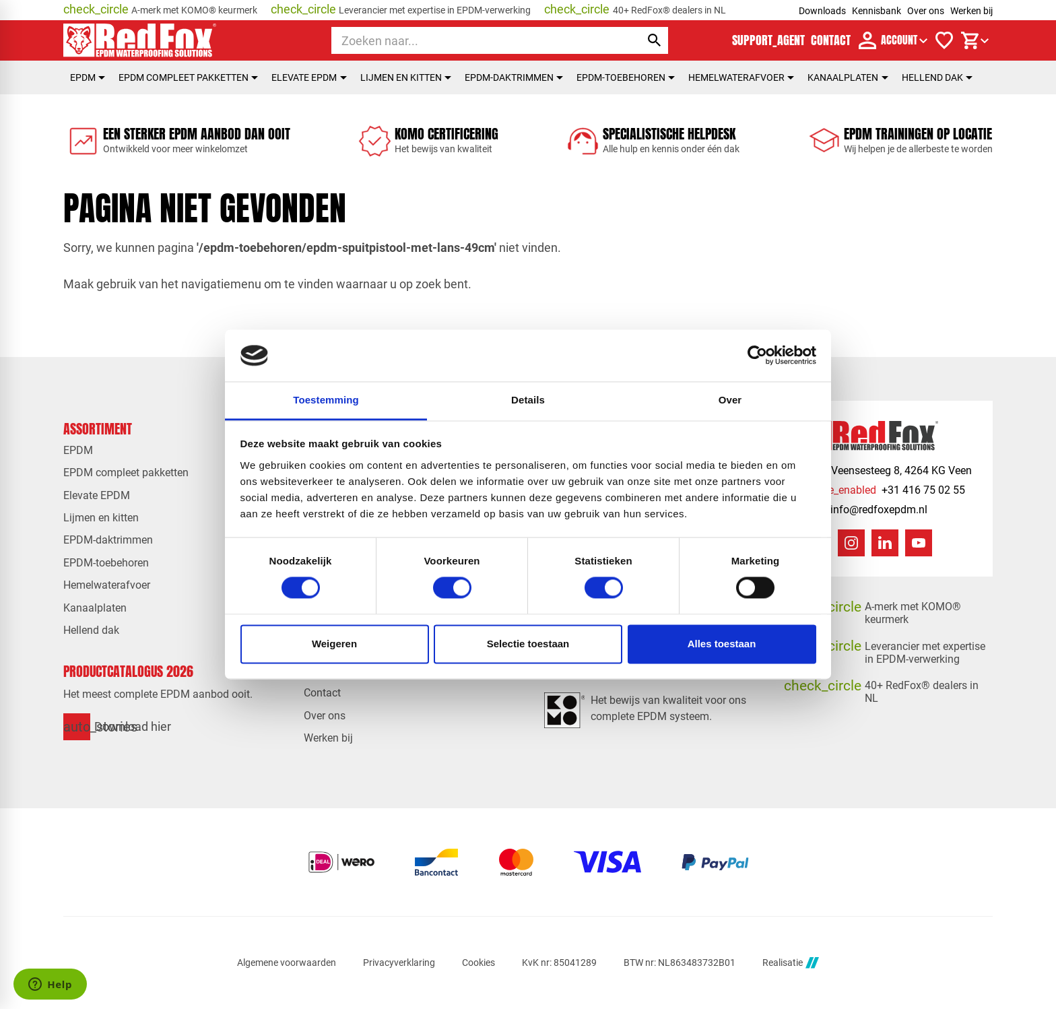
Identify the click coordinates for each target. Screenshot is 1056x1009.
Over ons (925, 10)
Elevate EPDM (308, 77)
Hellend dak (937, 77)
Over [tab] (730, 399)
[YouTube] (918, 542)
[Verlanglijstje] (944, 40)
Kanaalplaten (847, 77)
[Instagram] (851, 542)
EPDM (87, 77)
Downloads (822, 10)
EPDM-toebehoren (625, 77)
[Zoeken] (473, 40)
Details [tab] (528, 399)
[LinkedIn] (884, 542)
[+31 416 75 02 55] (884, 490)
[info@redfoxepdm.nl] (865, 509)
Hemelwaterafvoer (741, 77)
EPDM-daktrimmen (514, 77)
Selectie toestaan (528, 643)
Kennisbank (876, 10)
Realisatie (790, 963)
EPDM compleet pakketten (188, 77)
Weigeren (334, 643)
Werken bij (971, 10)
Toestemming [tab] (326, 399)
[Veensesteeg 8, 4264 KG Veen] (888, 470)
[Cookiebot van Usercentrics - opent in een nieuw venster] (757, 356)
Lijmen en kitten (405, 77)
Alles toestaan (722, 643)
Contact (322, 692)
